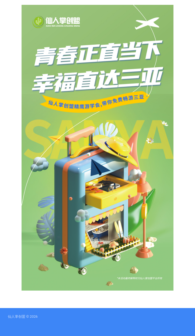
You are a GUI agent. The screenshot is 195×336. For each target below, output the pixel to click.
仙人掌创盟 (16, 316)
